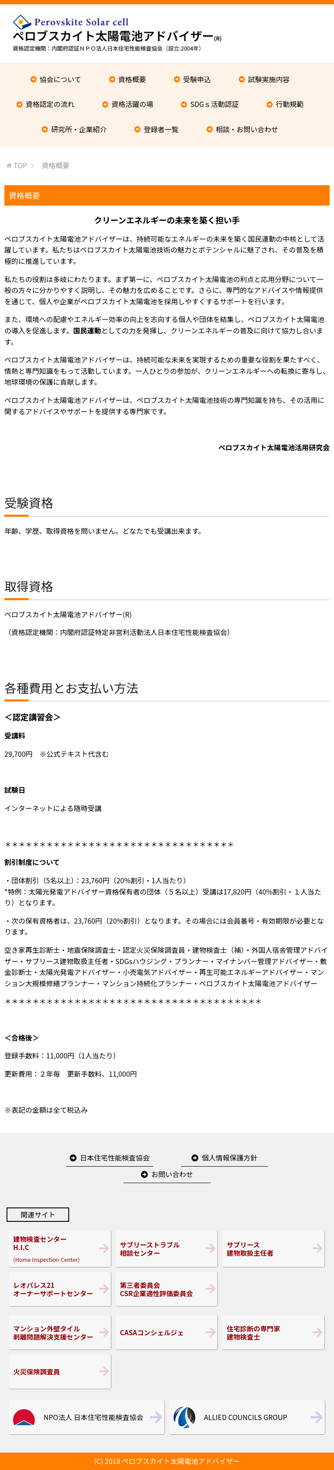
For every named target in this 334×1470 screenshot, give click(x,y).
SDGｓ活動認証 (214, 104)
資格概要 (132, 79)
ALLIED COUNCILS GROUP (245, 1417)
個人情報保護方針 (229, 1157)
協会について (60, 79)
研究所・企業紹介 (79, 129)
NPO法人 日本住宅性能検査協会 (93, 1417)
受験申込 (197, 79)
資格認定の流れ (50, 104)
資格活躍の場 (132, 104)
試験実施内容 (269, 79)
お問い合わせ (172, 1174)
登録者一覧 (161, 129)
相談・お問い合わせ (247, 129)
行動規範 (290, 104)
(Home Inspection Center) (60, 1249)
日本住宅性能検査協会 (115, 1157)
